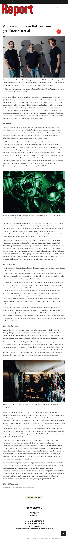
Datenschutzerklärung (22, 529)
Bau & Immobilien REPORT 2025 (34, 521)
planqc (33, 487)
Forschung (20, 487)
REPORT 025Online (34, 526)
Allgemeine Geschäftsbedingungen (41, 529)
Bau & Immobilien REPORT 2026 (34, 523)
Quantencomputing (27, 487)
